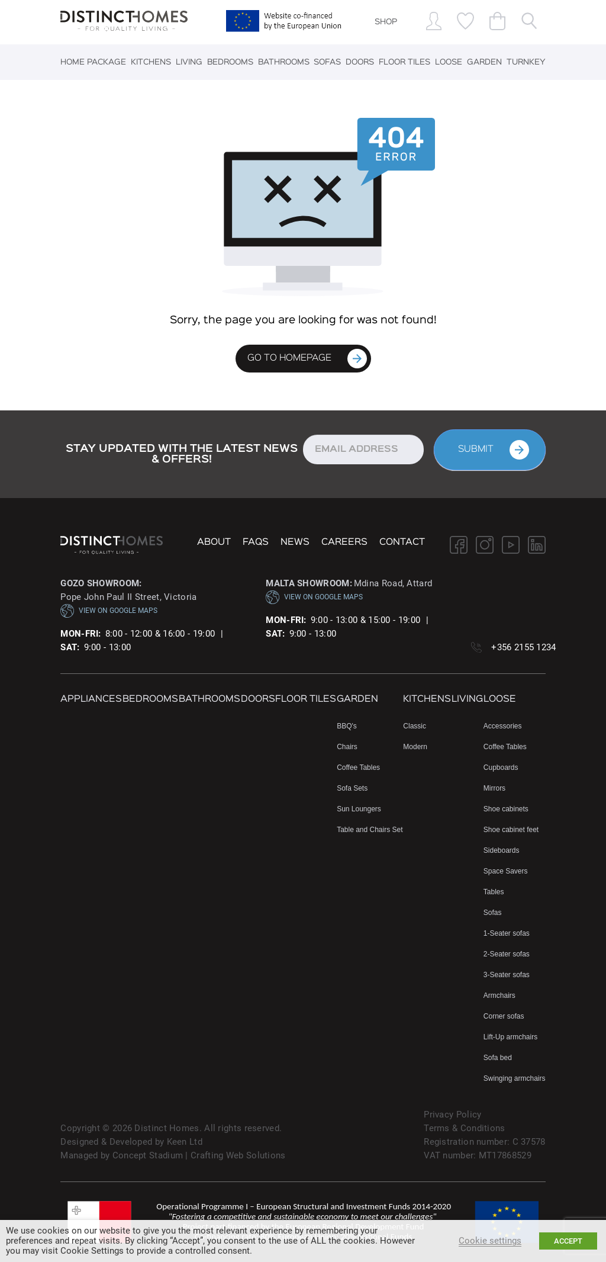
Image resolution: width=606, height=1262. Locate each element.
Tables (493, 892)
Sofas (327, 62)
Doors (360, 62)
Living (189, 62)
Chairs (347, 747)
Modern (415, 747)
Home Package (93, 62)
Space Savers (505, 871)
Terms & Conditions (464, 1128)
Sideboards (501, 850)
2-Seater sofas (506, 954)
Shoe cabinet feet (511, 830)
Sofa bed (497, 1058)
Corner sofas (503, 1016)
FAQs (256, 542)
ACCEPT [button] (568, 1241)
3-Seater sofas (506, 975)
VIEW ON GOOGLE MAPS (108, 611)
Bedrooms (230, 62)
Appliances (91, 699)
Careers (344, 542)
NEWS (295, 542)
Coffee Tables (358, 767)
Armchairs (499, 995)
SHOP (386, 21)
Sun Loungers (359, 809)
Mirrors (494, 788)
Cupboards (500, 767)
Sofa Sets (352, 788)
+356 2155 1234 (523, 647)
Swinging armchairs (514, 1078)
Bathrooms (284, 62)
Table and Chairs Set (369, 830)
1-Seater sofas (506, 933)
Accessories (502, 726)
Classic (414, 726)
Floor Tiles (404, 62)
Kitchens (151, 62)
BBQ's (347, 726)
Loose (448, 62)
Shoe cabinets (505, 809)
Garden (484, 62)
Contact (402, 542)
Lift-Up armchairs (510, 1037)
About (214, 542)
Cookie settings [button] (490, 1240)
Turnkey (526, 62)
